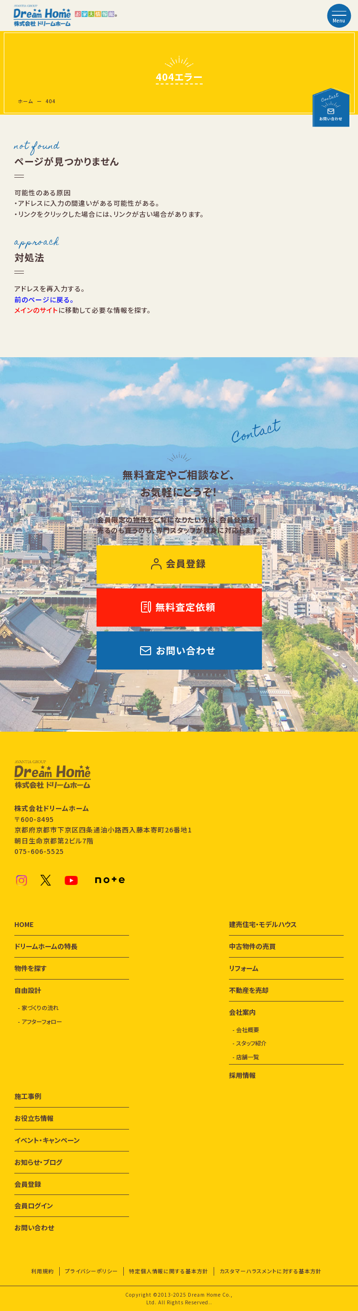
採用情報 (242, 1075)
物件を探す (30, 968)
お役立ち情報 (34, 1118)
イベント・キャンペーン (47, 1140)
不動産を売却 (249, 990)
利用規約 (42, 1271)
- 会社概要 (245, 1029)
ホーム (25, 101)
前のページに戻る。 (44, 299)
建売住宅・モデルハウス (263, 924)
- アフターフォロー (40, 1021)
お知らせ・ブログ (38, 1162)
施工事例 (27, 1096)
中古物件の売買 (252, 946)
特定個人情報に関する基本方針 (168, 1271)
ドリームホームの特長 (45, 946)
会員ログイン (33, 1205)
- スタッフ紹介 (249, 1043)
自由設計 (27, 990)
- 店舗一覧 (245, 1057)
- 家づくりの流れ (38, 1007)
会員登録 (27, 1184)
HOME (23, 924)
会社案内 (242, 1012)
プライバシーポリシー (91, 1271)
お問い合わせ (34, 1227)
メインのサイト (36, 310)
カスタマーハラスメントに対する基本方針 (270, 1271)
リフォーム (244, 968)
